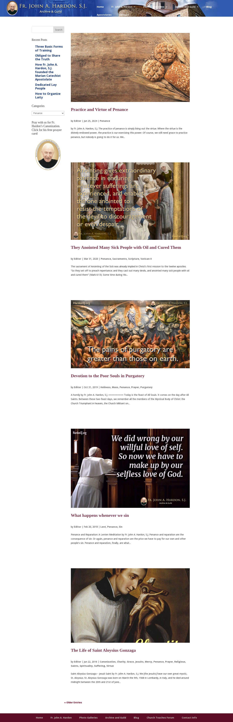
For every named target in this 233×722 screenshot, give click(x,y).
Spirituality (86, 665)
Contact (124, 15)
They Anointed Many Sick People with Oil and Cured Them (126, 247)
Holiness (105, 387)
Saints (74, 665)
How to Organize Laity (48, 95)
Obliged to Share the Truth (47, 57)
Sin (120, 526)
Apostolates (104, 15)
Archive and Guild (185, 7)
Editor (77, 120)
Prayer (135, 387)
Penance (105, 120)
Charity (121, 661)
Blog (209, 7)
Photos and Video (153, 7)
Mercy (148, 661)
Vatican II (146, 258)
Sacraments (119, 258)
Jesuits (139, 661)
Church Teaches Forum (160, 717)
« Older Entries (73, 702)
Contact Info (189, 717)
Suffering (99, 665)
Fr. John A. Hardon (121, 7)
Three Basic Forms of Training (49, 48)
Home (100, 7)
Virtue (110, 665)
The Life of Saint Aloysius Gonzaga (103, 650)
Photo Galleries (88, 717)
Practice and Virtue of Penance (99, 109)
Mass (115, 387)
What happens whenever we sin (100, 515)
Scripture (133, 258)
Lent (103, 526)
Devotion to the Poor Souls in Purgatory (108, 375)
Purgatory (146, 387)
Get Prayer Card (48, 181)
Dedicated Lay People (46, 86)
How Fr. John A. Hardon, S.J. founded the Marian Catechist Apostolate (48, 71)
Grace (130, 661)
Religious (179, 661)
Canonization (108, 661)
